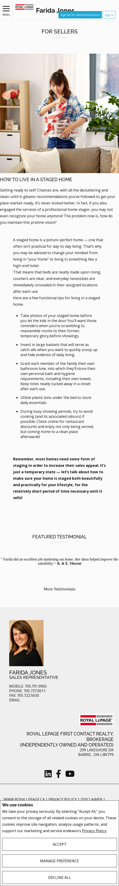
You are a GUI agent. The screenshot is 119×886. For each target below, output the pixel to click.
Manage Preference (59, 860)
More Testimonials (59, 589)
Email (14, 700)
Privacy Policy (94, 831)
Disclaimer (92, 799)
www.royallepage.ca (24, 799)
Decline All (59, 877)
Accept (59, 844)
